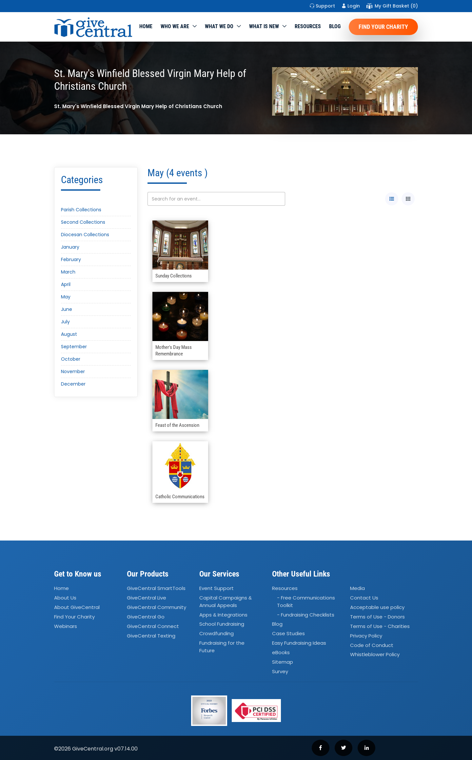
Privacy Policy (366, 635)
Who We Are (175, 26)
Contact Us (364, 597)
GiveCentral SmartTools (156, 588)
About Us (65, 597)
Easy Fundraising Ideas (299, 642)
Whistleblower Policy (375, 654)
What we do (219, 26)
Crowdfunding (216, 633)
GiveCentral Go (146, 616)
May (65, 297)
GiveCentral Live (146, 597)
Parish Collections (81, 209)
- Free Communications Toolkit (306, 601)
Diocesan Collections (85, 234)
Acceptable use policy (377, 607)
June (66, 309)
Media (357, 588)
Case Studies (288, 633)
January (70, 247)
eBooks (281, 652)
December (73, 384)
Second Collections (83, 222)
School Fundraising (221, 624)
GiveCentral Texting (151, 635)
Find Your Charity (383, 26)
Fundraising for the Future (222, 646)
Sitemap (282, 661)
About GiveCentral (77, 607)
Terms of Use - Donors (377, 616)
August (69, 334)
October (70, 359)
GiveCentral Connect (153, 626)
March (68, 272)
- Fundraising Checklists (305, 614)
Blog (335, 26)
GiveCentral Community (156, 607)
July (65, 321)
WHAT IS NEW (264, 26)
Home (145, 26)
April (65, 284)
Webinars (65, 626)
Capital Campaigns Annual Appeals (225, 601)
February (71, 259)
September (74, 346)
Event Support (216, 588)
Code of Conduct (371, 645)
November (73, 371)
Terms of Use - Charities (380, 626)
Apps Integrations (223, 614)
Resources (308, 26)
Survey (280, 671)
